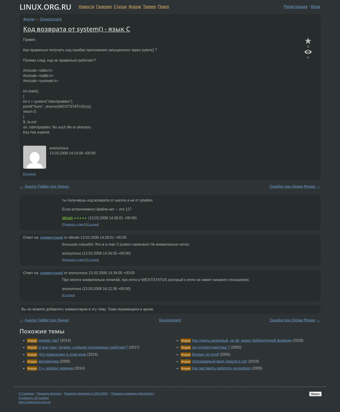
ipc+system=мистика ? (211, 347)
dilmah (67, 218)
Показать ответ (73, 224)
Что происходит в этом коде (62, 354)
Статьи (120, 6)
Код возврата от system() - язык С (76, 28)
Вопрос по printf (205, 354)
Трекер (149, 6)
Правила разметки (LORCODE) (86, 393)
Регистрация (295, 6)
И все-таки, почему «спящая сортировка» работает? (83, 347)
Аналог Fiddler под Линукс (47, 186)
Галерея (104, 6)
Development (51, 19)
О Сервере (26, 393)
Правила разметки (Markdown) (132, 393)
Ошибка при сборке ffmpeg (292, 186)
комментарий (51, 237)
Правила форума (49, 393)
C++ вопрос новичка (56, 368)
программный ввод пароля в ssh (219, 361)
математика (49, 361)
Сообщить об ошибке (34, 398)
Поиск (163, 6)
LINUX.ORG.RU (45, 7)
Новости (86, 6)
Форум (135, 6)
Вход (315, 6)
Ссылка (29, 174)
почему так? (49, 340)
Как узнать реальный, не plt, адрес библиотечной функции (242, 340)
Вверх (315, 394)
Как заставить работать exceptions (221, 368)
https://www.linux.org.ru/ (35, 402)
